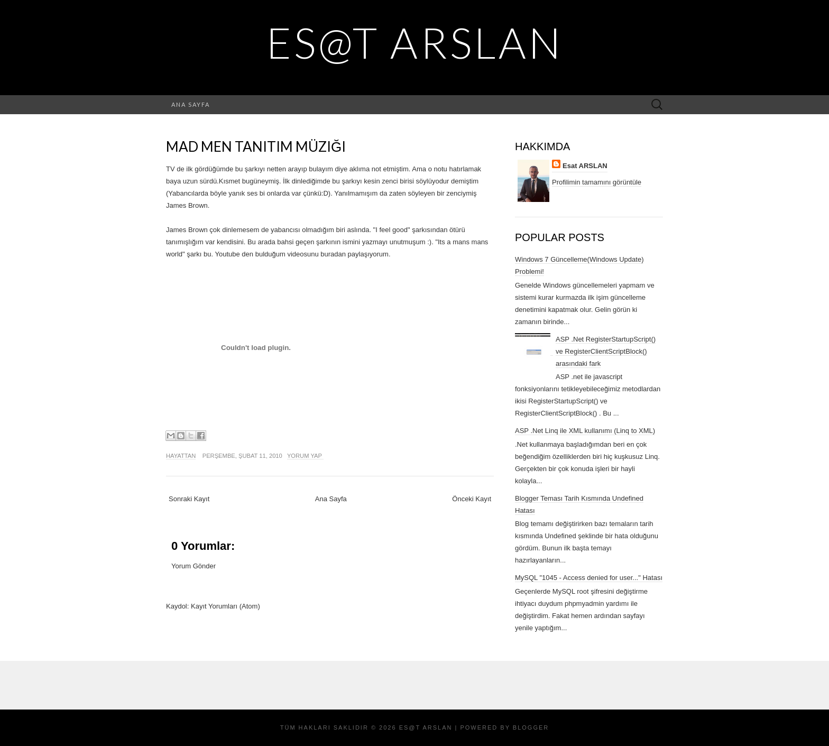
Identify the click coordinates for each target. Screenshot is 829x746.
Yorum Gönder (193, 566)
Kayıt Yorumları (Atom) (225, 606)
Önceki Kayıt (471, 499)
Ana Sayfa (190, 104)
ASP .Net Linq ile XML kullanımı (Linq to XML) (585, 431)
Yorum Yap (305, 456)
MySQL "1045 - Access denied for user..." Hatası (588, 578)
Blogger (531, 727)
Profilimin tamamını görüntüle (596, 182)
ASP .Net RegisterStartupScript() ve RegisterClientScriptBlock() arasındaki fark (606, 351)
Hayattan (181, 456)
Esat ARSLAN (585, 166)
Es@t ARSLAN (414, 42)
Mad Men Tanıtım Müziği (256, 146)
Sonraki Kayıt (189, 499)
